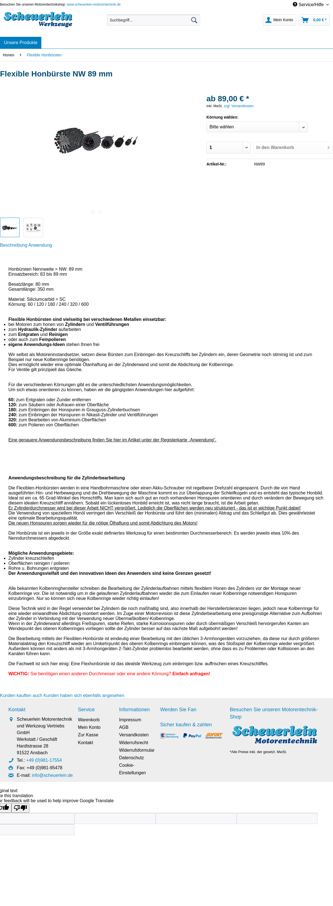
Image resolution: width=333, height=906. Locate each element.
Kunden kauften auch (21, 695)
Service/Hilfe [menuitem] (309, 4)
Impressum (130, 719)
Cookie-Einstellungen (132, 769)
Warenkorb (89, 719)
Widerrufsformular (136, 750)
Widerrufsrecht (133, 742)
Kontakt (85, 742)
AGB (124, 727)
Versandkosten (134, 734)
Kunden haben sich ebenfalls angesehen (84, 695)
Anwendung (40, 245)
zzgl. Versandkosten (238, 106)
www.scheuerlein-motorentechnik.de (94, 4)
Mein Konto (89, 727)
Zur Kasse (88, 734)
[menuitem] (153, 22)
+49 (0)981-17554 (44, 760)
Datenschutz (131, 757)
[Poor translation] (20, 808)
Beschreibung (13, 245)
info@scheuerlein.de (52, 775)
